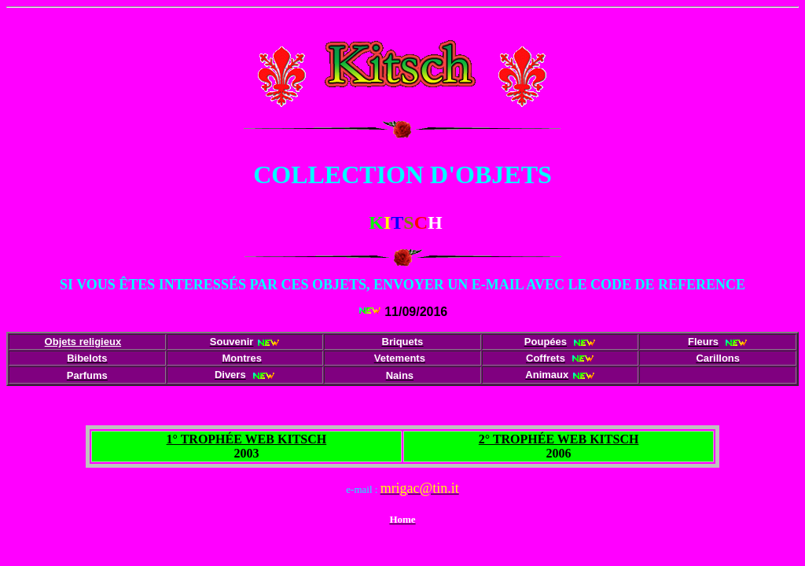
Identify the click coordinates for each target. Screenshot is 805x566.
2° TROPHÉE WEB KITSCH (559, 439)
